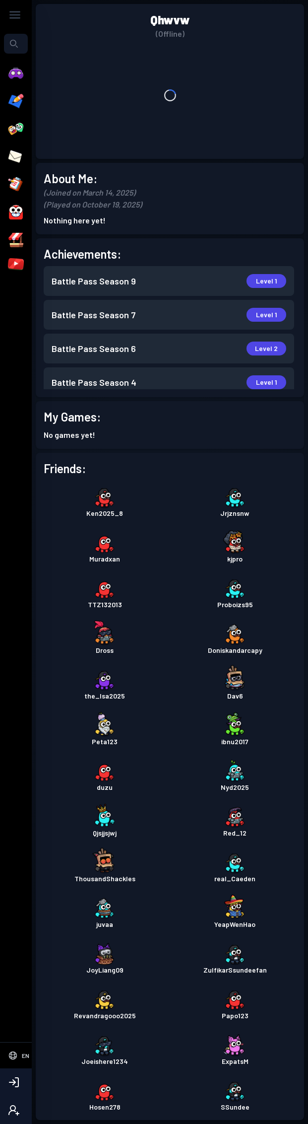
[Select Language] (18, 1055)
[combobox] (16, 44)
